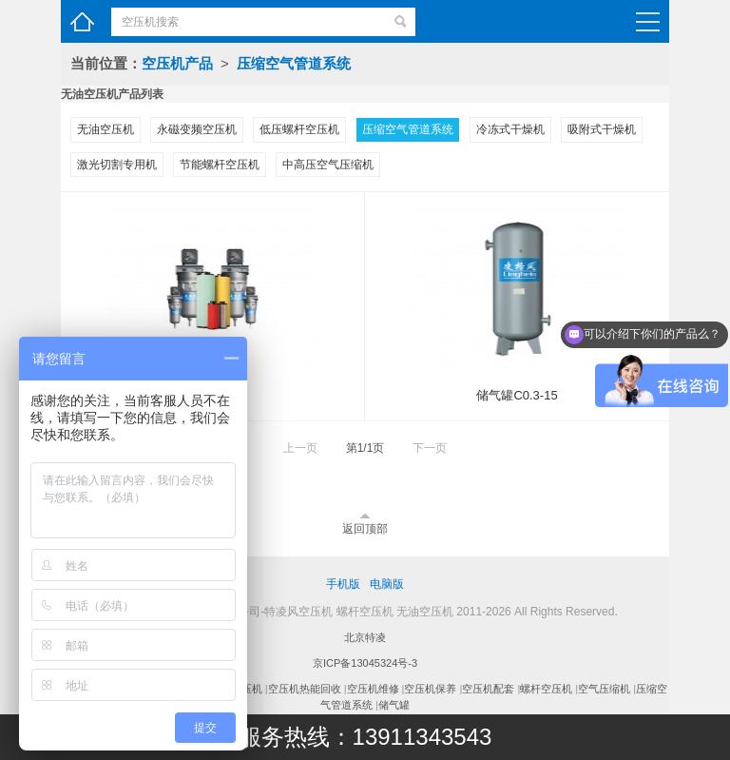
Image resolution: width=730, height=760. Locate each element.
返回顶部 (365, 529)
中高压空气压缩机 (328, 164)
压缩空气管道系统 (294, 63)
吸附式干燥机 (601, 129)
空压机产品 (177, 63)
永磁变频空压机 (197, 129)
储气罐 (394, 705)
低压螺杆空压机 (299, 129)
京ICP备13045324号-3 (365, 663)
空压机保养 (430, 688)
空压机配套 (488, 688)
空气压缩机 (604, 688)
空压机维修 (373, 688)
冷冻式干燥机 (510, 129)
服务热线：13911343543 (365, 737)
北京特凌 (365, 637)
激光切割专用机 (117, 164)
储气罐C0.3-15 (516, 395)
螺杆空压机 (546, 688)
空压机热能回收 (304, 688)
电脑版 (387, 584)
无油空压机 (105, 129)
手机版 (343, 584)
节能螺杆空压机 (219, 164)
